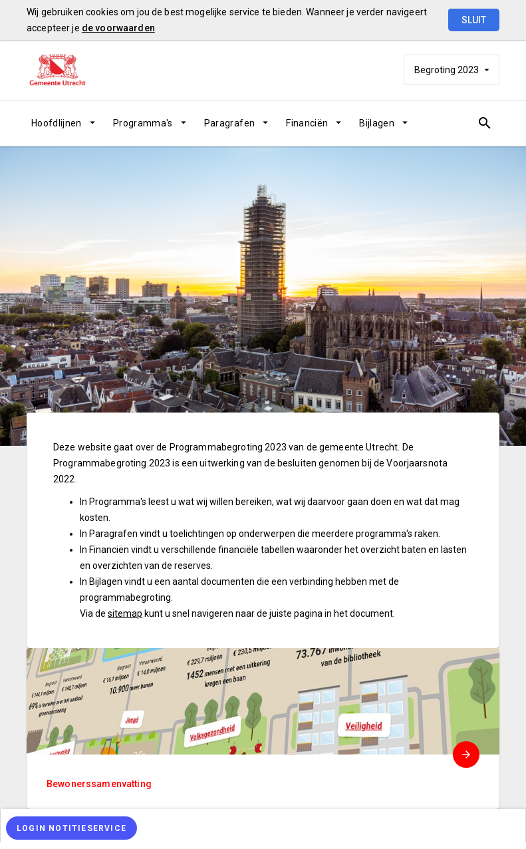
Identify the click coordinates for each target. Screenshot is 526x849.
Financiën (307, 123)
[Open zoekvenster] (484, 123)
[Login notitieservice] (71, 828)
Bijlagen (376, 123)
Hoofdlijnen (56, 123)
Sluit (473, 20)
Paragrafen (229, 123)
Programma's (143, 123)
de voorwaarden (118, 28)
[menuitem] (67, 123)
